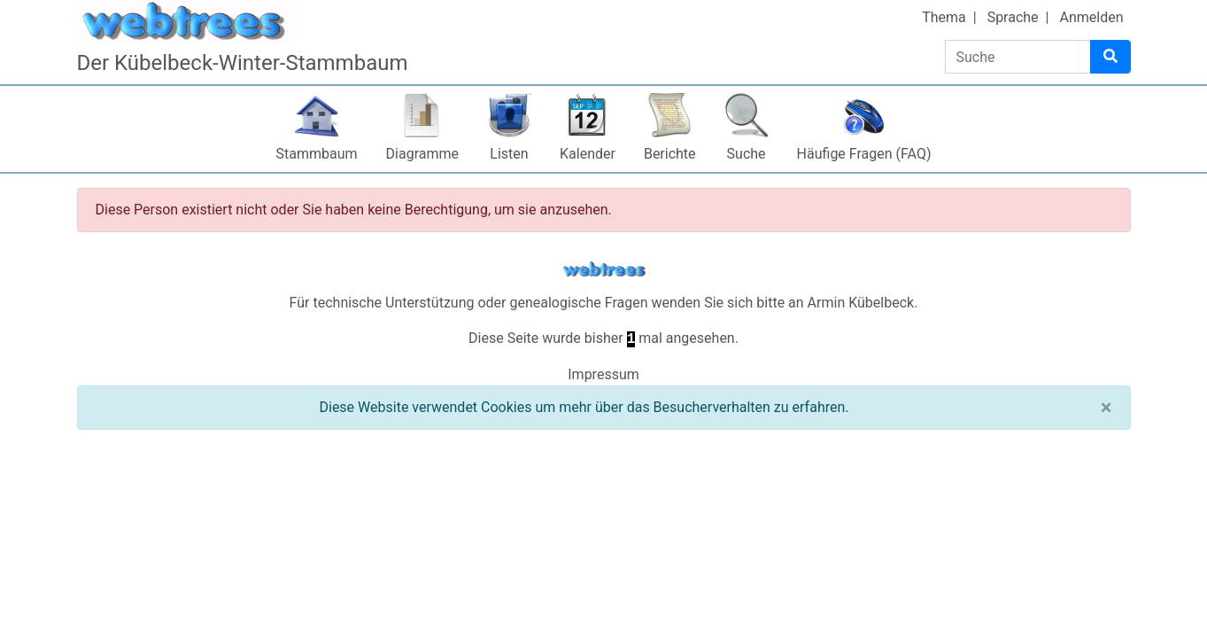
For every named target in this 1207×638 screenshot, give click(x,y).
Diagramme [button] (422, 153)
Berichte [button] (670, 153)
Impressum (603, 374)
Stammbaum (317, 153)
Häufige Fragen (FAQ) (864, 153)
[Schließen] (1106, 407)
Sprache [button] (1013, 17)
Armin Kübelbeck (861, 302)
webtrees (604, 270)
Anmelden (1091, 17)
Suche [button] (746, 153)
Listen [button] (509, 153)
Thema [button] (944, 17)
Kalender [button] (587, 153)
